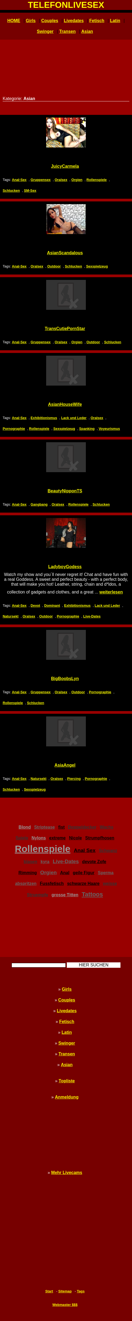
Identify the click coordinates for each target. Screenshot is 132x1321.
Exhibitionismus (44, 418)
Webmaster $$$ (65, 1305)
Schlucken (11, 190)
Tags (81, 1291)
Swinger (45, 31)
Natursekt (11, 616)
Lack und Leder (74, 418)
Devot (35, 605)
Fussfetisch (52, 883)
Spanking (87, 429)
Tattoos (92, 894)
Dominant (52, 605)
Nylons (39, 838)
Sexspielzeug (97, 266)
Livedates (74, 20)
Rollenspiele (96, 180)
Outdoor (54, 266)
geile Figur (83, 872)
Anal (64, 872)
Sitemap (65, 1291)
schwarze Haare (83, 883)
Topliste (67, 1081)
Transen (67, 31)
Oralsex (61, 180)
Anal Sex (85, 850)
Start (49, 1291)
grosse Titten (65, 895)
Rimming (28, 872)
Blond (25, 827)
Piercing (74, 779)
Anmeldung (67, 1097)
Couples (49, 20)
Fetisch (96, 20)
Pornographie (14, 429)
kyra (45, 861)
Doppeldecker (82, 827)
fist (61, 827)
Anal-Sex (19, 180)
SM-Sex (30, 190)
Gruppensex (41, 180)
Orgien (76, 180)
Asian (87, 31)
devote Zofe (94, 861)
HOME (13, 20)
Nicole (75, 838)
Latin (115, 20)
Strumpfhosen (99, 838)
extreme (57, 838)
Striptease (44, 827)
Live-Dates (92, 616)
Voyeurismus (109, 429)
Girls (30, 20)
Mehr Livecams (66, 1172)
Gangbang (39, 504)
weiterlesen (111, 592)
